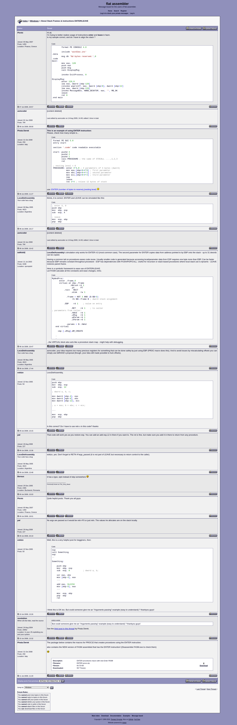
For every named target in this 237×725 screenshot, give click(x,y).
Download (105, 716)
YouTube (137, 719)
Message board (137, 716)
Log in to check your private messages (114, 13)
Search (116, 11)
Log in (132, 13)
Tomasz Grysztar (116, 719)
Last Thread (201, 689)
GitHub (130, 719)
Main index (96, 716)
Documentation (115, 716)
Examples (126, 716)
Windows (34, 21)
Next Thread (211, 689)
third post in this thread (64, 629)
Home (110, 11)
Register (124, 11)
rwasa (124, 722)
